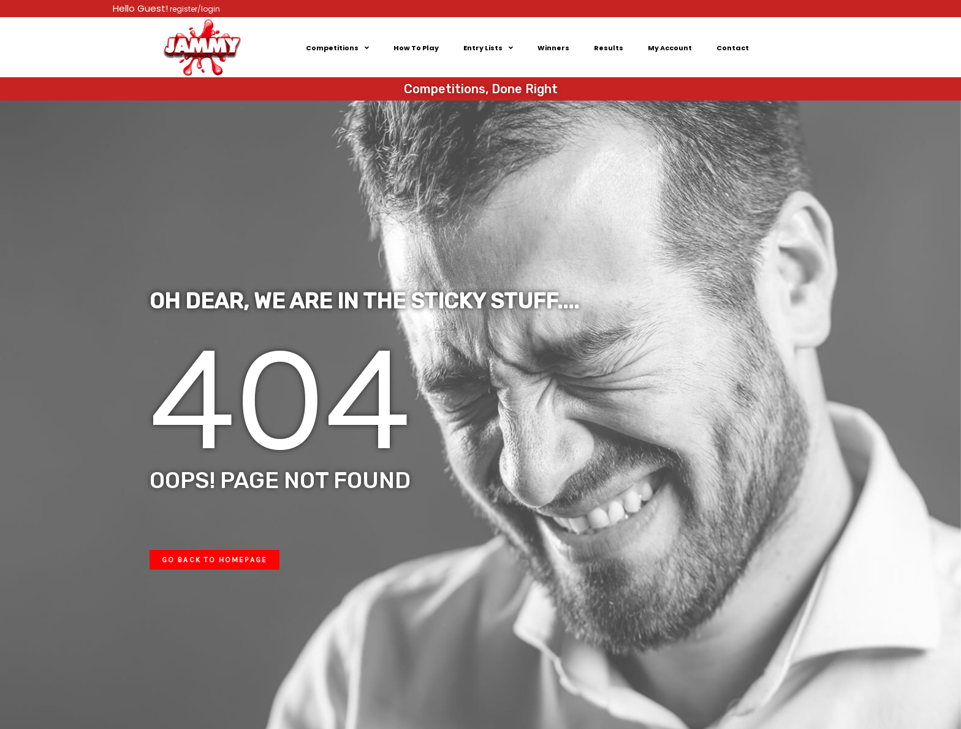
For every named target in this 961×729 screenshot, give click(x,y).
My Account (670, 48)
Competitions (337, 47)
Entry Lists (488, 47)
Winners (553, 48)
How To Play (416, 48)
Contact (732, 48)
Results (608, 48)
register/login (194, 9)
